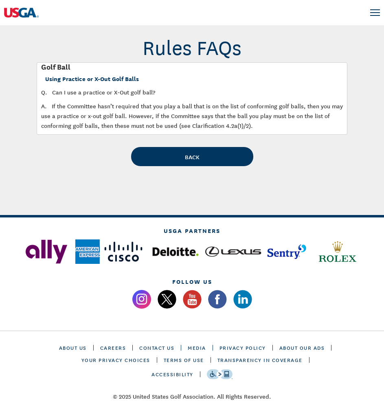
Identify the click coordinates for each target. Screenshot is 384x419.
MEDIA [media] (197, 347)
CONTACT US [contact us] (156, 347)
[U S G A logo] (28, 12)
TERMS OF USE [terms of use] (184, 360)
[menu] (375, 12)
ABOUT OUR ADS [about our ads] (302, 347)
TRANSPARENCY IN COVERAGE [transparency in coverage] (260, 360)
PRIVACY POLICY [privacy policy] (242, 347)
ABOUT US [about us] (73, 347)
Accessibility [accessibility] (172, 374)
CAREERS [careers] (113, 347)
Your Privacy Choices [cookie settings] (115, 360)
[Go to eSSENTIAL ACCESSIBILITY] (220, 374)
